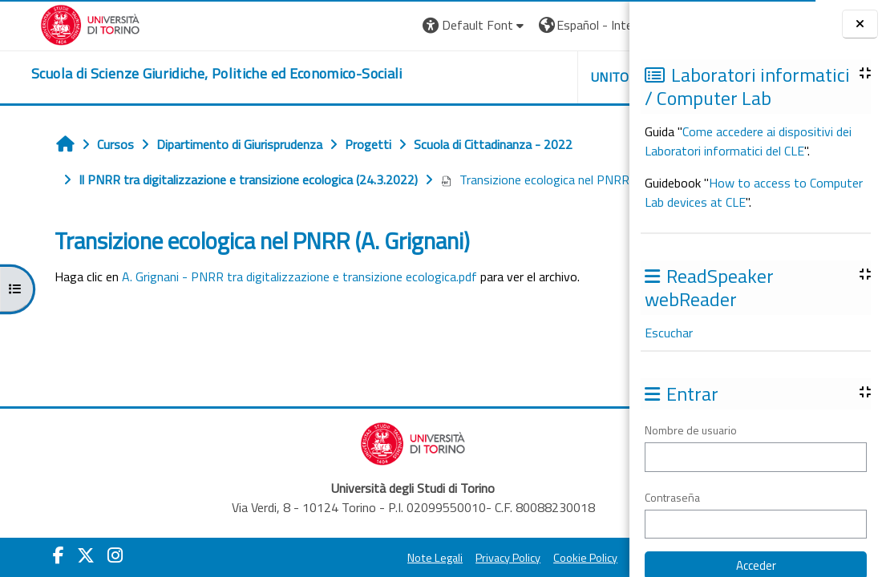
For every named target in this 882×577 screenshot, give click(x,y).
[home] (188, 74)
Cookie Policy (486, 535)
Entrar (588, 24)
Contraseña (672, 497)
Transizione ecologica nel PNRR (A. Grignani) (186, 214)
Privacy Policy (408, 535)
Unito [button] (442, 77)
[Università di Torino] (62, 23)
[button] (306, 25)
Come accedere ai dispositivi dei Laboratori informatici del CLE (748, 141)
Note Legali (335, 535)
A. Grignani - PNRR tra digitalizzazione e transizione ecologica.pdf (279, 311)
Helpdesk (532, 77)
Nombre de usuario (691, 430)
